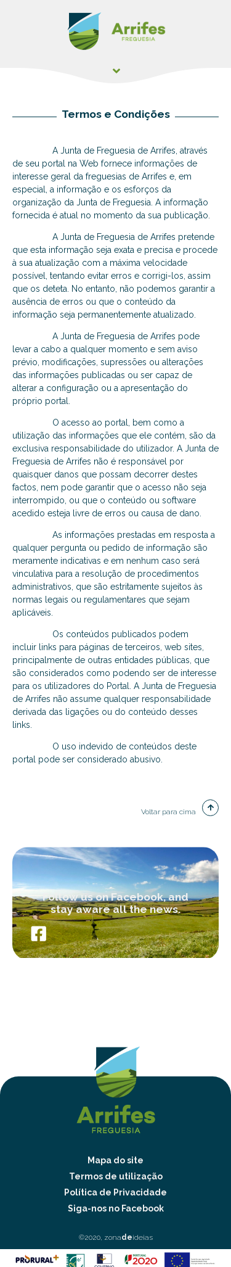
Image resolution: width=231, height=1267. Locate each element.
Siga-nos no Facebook (116, 1208)
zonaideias (128, 1237)
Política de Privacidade (115, 1192)
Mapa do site (115, 1160)
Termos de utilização (116, 1176)
